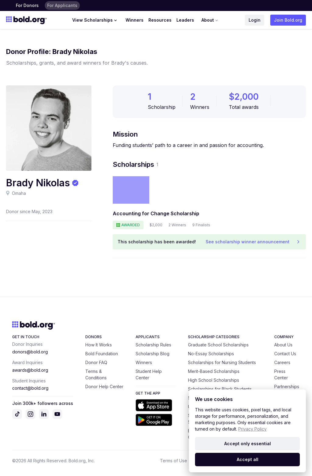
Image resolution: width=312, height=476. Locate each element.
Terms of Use (173, 460)
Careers (282, 362)
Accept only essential (247, 443)
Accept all (247, 459)
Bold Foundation (101, 353)
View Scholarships (95, 20)
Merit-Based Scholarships (213, 371)
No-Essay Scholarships (211, 353)
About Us (283, 344)
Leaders (185, 20)
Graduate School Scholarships (218, 344)
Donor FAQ (96, 362)
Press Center (281, 374)
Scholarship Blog (152, 353)
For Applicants (62, 5)
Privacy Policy (252, 428)
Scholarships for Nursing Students (222, 362)
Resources (160, 20)
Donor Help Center (104, 386)
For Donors (27, 5)
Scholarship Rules (153, 344)
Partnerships (286, 386)
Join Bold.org (288, 20)
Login (255, 20)
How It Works (98, 344)
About (210, 20)
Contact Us (285, 353)
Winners (135, 20)
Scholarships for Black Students (220, 389)
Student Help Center (149, 374)
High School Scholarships (213, 380)
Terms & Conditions (96, 374)
